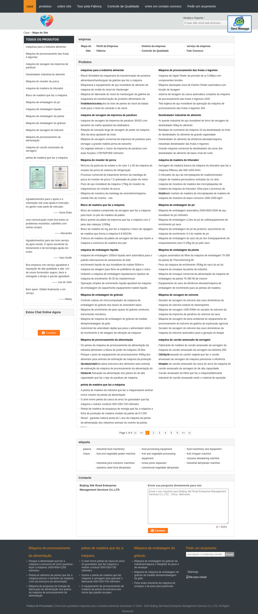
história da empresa (153, 46)
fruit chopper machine (199, 453)
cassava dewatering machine (203, 458)
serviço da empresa (198, 46)
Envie (229, 554)
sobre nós (64, 6)
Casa (27, 32)
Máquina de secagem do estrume (44, 130)
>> (183, 432)
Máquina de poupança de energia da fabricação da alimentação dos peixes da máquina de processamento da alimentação (50, 591)
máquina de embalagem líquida (43, 109)
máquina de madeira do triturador (44, 88)
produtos (45, 6)
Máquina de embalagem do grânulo (46, 123)
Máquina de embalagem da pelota (45, 116)
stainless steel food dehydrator (114, 467)
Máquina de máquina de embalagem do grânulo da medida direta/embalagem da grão (156, 575)
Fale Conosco (195, 50)
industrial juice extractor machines (116, 463)
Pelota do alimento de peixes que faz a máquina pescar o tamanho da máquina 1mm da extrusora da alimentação (51, 578)
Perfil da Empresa (107, 46)
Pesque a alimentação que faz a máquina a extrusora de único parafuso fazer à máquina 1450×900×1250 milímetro (51, 566)
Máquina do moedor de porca (42, 81)
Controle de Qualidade (123, 6)
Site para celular (196, 577)
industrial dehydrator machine (203, 463)
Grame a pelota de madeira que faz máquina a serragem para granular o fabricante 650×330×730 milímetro (102, 578)
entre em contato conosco (163, 6)
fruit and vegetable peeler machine (116, 453)
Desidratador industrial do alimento (45, 74)
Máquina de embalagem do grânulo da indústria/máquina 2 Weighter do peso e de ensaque (156, 564)
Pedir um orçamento (201, 6)
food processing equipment (157, 449)
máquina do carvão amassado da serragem (44, 149)
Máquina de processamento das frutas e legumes (47, 55)
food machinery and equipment (204, 449)
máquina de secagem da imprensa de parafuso (47, 66)
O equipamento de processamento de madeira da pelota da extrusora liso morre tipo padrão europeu (103, 589)
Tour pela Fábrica (89, 6)
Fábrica (101, 50)
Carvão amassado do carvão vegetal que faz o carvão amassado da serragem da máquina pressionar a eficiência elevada (192, 359)
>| (189, 432)
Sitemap (192, 572)
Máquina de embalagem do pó (43, 102)
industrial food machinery (111, 449)
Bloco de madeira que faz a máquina (46, 95)
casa (30, 6)
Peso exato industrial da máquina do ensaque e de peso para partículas (154, 585)
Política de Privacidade (39, 606)
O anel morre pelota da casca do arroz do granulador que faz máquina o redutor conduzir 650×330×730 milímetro (103, 566)
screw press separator (154, 463)
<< (141, 432)
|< (135, 432)
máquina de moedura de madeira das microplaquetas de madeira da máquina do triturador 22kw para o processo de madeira (192, 189)
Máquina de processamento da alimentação (43, 139)
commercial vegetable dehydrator (160, 467)
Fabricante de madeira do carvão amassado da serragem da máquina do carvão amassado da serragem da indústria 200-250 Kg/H (193, 350)
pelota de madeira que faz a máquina (47, 157)
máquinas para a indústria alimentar (46, 46)
